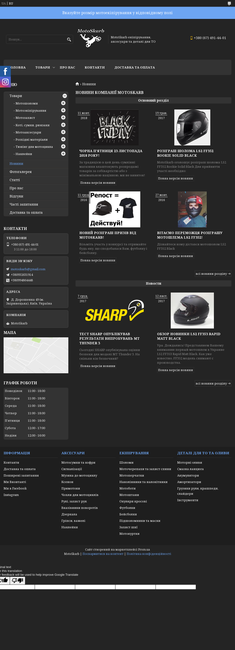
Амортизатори (189, 482)
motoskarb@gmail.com (28, 269)
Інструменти (187, 500)
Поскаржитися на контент (102, 554)
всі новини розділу (211, 273)
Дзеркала (69, 514)
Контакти (95, 67)
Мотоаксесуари (28, 132)
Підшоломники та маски (139, 520)
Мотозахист (25, 117)
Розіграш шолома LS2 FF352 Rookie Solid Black (185, 153)
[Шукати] (69, 39)
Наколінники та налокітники (143, 482)
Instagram (11, 495)
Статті (15, 180)
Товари (42, 67)
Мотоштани (129, 495)
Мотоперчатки (131, 475)
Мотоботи (127, 488)
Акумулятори (188, 475)
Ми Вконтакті (15, 482)
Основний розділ (153, 100)
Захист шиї (128, 527)
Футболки (127, 508)
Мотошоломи (27, 103)
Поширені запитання (21, 475)
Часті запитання (24, 204)
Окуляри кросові (133, 501)
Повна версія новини (97, 182)
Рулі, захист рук (74, 501)
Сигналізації (71, 469)
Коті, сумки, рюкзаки (33, 125)
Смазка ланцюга (190, 469)
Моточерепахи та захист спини (145, 469)
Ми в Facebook (15, 488)
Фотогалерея (21, 172)
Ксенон (67, 482)
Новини (16, 163)
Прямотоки (70, 488)
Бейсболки (128, 514)
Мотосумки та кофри (78, 462)
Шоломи (126, 462)
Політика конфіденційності (149, 554)
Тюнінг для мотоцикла (34, 146)
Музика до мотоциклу (79, 475)
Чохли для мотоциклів (80, 495)
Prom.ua (144, 549)
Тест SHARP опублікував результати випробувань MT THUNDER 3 (109, 338)
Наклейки (24, 154)
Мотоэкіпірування (31, 110)
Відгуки (16, 196)
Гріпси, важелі (73, 520)
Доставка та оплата (134, 67)
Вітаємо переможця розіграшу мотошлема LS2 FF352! (190, 235)
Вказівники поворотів (79, 508)
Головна (17, 67)
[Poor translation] (17, 581)
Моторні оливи (189, 462)
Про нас (67, 67)
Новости (153, 283)
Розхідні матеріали (32, 139)
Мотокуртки (129, 533)
